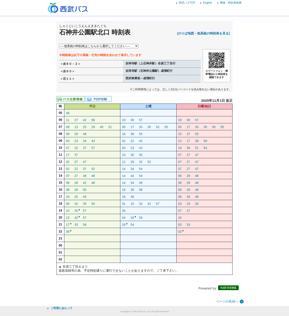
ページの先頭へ (227, 301)
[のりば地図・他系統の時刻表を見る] (203, 33)
